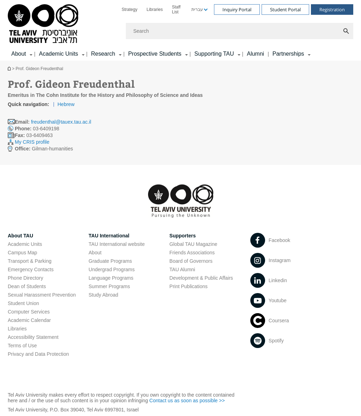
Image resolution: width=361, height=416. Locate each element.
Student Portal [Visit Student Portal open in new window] (285, 9)
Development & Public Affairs (201, 278)
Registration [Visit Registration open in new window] (332, 9)
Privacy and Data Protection (38, 354)
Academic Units (25, 244)
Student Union (23, 303)
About (95, 252)
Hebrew (65, 104)
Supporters (183, 235)
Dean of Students (27, 286)
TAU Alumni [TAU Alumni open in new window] (182, 269)
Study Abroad (103, 295)
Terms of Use (22, 345)
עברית (197, 9)
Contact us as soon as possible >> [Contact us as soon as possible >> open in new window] (187, 400)
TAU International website (116, 244)
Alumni (255, 54)
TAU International (108, 235)
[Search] (239, 31)
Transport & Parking (29, 261)
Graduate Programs (110, 261)
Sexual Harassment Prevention (42, 295)
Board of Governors (191, 261)
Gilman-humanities (44, 148)
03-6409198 (37, 128)
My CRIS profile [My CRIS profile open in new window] (32, 142)
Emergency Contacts (31, 269)
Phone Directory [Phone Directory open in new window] (25, 278)
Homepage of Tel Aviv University (10, 68)
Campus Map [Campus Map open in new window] (22, 252)
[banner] (180, 30)
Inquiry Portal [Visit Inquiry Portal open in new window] (236, 9)
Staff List (176, 9)
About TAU (20, 235)
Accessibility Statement (33, 337)
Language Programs (110, 278)
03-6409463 (34, 135)
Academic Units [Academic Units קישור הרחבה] (58, 54)
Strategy (129, 9)
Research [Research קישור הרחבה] (103, 54)
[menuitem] (129, 9)
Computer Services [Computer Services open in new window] (29, 312)
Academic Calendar (29, 320)
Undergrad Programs (111, 269)
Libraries (155, 9)
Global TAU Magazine (194, 244)
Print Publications (189, 286)
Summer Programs (109, 286)
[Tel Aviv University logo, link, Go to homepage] (44, 24)
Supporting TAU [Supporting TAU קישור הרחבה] (214, 54)
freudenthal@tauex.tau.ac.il (61, 122)
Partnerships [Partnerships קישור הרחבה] (288, 54)
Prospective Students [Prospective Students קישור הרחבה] (154, 54)
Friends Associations (192, 252)
